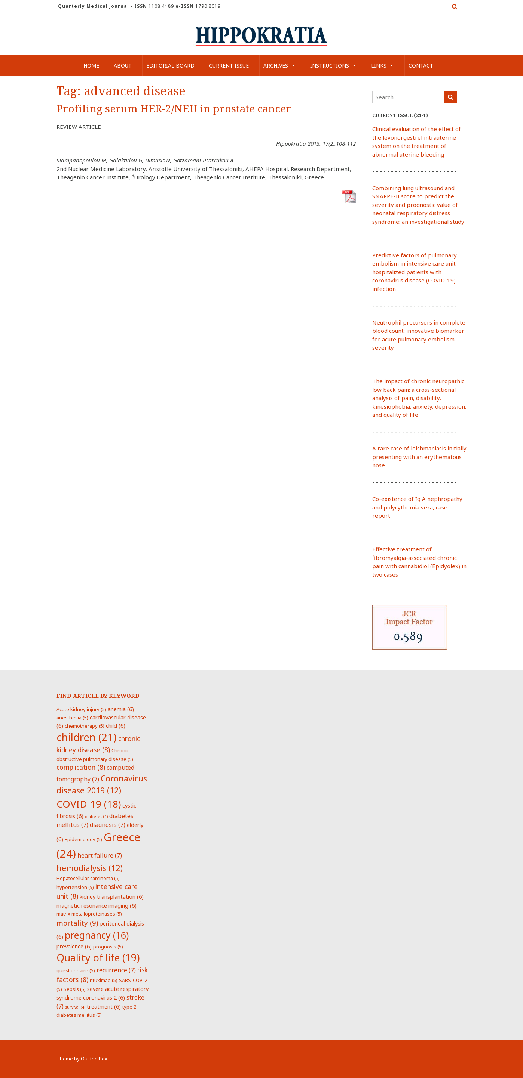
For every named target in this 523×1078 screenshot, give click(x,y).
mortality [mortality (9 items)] (77, 922)
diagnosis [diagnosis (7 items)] (107, 825)
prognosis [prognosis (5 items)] (108, 946)
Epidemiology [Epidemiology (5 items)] (83, 839)
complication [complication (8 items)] (80, 767)
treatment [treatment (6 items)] (104, 1006)
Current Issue (229, 65)
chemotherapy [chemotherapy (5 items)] (84, 725)
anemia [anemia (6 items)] (121, 709)
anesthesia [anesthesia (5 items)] (72, 717)
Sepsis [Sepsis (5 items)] (75, 989)
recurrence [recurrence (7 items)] (116, 970)
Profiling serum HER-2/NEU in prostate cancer (173, 109)
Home (91, 65)
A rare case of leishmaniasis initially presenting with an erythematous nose (419, 456)
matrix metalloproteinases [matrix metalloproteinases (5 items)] (89, 913)
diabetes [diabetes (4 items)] (96, 816)
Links (382, 65)
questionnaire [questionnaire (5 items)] (75, 970)
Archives (279, 65)
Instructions (333, 65)
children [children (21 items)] (86, 737)
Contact (421, 65)
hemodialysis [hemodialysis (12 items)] (89, 867)
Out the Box (94, 1058)
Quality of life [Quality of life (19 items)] (98, 957)
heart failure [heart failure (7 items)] (99, 855)
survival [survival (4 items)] (75, 1007)
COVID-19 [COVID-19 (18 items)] (88, 804)
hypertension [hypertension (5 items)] (75, 887)
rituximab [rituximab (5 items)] (103, 980)
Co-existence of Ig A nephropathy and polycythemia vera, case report (417, 507)
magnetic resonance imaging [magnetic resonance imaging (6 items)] (96, 905)
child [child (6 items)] (115, 725)
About (123, 65)
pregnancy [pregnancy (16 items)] (97, 935)
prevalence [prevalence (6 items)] (74, 946)
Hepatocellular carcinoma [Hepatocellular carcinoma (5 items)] (88, 878)
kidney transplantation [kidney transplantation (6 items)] (112, 896)
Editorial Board (170, 65)
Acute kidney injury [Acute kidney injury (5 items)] (81, 709)
